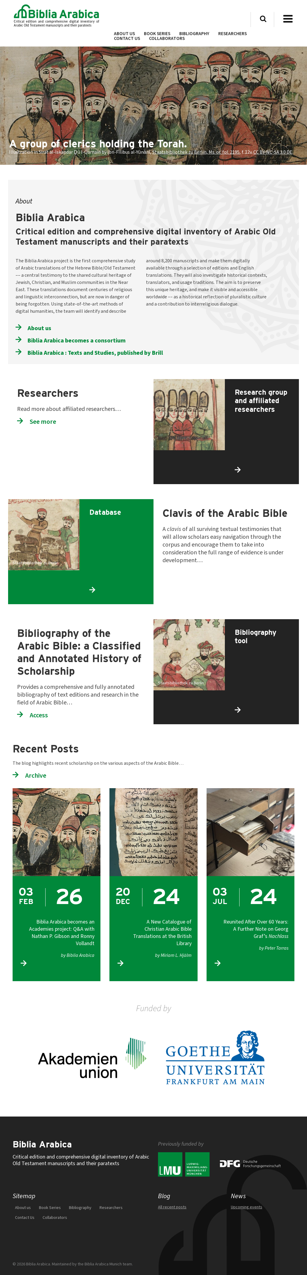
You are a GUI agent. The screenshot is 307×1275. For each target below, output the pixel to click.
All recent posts (172, 1207)
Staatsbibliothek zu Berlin (35, 563)
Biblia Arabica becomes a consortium (77, 340)
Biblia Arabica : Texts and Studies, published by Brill (95, 353)
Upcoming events (246, 1207)
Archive (35, 775)
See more (43, 421)
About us (39, 328)
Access (39, 715)
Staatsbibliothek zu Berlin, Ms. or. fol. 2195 (196, 152)
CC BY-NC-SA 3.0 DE (272, 152)
